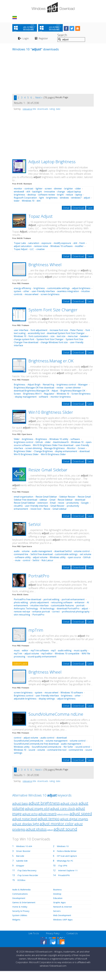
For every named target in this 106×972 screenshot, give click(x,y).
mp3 (53, 651)
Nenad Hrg (48, 385)
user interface (21, 331)
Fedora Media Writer (67, 852)
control (26, 561)
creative (40, 250)
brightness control (66, 385)
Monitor (71, 449)
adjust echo (30, 815)
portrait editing (51, 600)
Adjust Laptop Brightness (51, 162)
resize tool (35, 509)
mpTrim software (40, 651)
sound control (82, 747)
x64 (28, 192)
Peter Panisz (76, 331)
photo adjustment (39, 603)
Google (85, 503)
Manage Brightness (54, 449)
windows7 (76, 198)
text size (61, 337)
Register (45, 39)
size (53, 337)
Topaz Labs (20, 243)
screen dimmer (73, 388)
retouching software (61, 603)
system (17, 292)
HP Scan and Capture (68, 856)
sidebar (43, 500)
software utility (23, 558)
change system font (24, 340)
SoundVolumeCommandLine (46, 747)
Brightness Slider (23, 452)
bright (60, 195)
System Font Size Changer (52, 311)
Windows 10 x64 (24, 847)
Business (58, 890)
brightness (52, 198)
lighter (39, 189)
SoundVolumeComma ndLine (55, 715)
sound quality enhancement (42, 657)
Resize (47, 509)
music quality (80, 651)
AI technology (47, 609)
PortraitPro (38, 576)
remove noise (41, 246)
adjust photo (63, 815)
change (61, 192)
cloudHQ (18, 506)
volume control (82, 552)
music (17, 651)
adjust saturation (23, 246)
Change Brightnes (43, 452)
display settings (47, 699)
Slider (17, 439)
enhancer (80, 603)
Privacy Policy (52, 934)
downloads (42, 109)
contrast (29, 189)
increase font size (59, 331)
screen (48, 189)
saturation (33, 243)
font (88, 331)
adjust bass (20, 804)
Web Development (62, 916)
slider (78, 189)
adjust (87, 198)
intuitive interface (39, 606)
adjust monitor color (56, 824)
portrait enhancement (73, 600)
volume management (56, 741)
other (26, 292)
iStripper (20, 866)
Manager (83, 385)
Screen (17, 394)
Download (78, 208)
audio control (47, 738)
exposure (46, 243)
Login (25, 39)
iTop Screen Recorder (28, 876)
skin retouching (22, 615)
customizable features (62, 606)
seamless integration (68, 292)
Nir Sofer (68, 747)
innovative (49, 192)
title (34, 109)
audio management (42, 552)
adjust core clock (62, 809)
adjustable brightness (25, 699)
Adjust (55, 391)
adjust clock (69, 804)
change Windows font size (54, 343)
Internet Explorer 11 (68, 871)
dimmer (58, 189)
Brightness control (23, 696)
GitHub (39, 442)
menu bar (73, 337)
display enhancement (66, 452)
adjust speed (80, 814)
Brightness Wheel (44, 265)
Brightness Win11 (32, 394)
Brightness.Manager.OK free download (34, 388)
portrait (80, 606)
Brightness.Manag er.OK (50, 362)
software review (46, 195)
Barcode (20, 856)
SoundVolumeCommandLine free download (36, 744)
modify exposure (62, 243)
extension (43, 503)
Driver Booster (24, 852)
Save (89, 208)
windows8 (19, 192)
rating (52, 109)
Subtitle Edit (22, 861)
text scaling (20, 334)
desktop (31, 195)
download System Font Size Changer (66, 334)
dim (38, 201)
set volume (85, 555)
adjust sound (65, 830)
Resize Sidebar (65, 500)
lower (17, 201)
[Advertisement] (33, 75)
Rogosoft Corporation (25, 198)
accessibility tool (36, 334)
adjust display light (25, 825)
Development (19, 899)
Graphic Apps (60, 903)
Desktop (57, 894)
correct (56, 612)
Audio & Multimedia (22, 890)
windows (64, 198)
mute (17, 561)
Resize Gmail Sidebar (47, 470)
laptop (78, 195)
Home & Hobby (20, 907)
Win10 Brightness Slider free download (53, 446)
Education (58, 899)
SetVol (34, 525)
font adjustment (39, 331)
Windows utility (58, 558)
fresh (82, 243)
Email (53, 503)
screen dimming (33, 449)
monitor (18, 189)
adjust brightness (81, 289)
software (43, 397)
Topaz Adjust (40, 217)
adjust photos (36, 830)
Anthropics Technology (26, 609)
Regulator (49, 394)
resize (61, 503)
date (58, 109)
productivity (73, 503)
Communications (21, 894)
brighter (68, 189)
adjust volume (40, 558)
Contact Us (73, 934)
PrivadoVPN (64, 876)
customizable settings (58, 289)
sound (32, 750)
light (41, 198)
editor (25, 651)
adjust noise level (24, 820)
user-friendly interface (43, 292)
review (59, 388)
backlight (37, 192)
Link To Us (32, 934)
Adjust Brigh (34, 385)
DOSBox (21, 881)
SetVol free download (42, 555)
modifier (79, 246)
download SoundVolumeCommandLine (40, 740)
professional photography (75, 612)
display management (26, 397)
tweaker (84, 337)
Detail (66, 208)
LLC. (32, 250)
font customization (38, 337)
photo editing (21, 603)
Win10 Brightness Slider (50, 413)
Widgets (16, 920)
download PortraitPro (68, 609)
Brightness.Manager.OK (72, 391)
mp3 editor (47, 654)
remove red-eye (22, 612)
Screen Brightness (81, 394)
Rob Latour (47, 561)
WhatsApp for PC (66, 861)
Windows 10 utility (58, 439)
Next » (38, 98)
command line (21, 555)
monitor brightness (61, 397)
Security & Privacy (21, 911)
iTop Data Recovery (27, 871)
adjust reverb (47, 815)
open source (74, 558)
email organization (23, 497)
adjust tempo (48, 819)
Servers (57, 911)
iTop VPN (63, 866)
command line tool (56, 750)
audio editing (64, 651)
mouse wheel (31, 295)
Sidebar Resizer (67, 497)
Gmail (52, 500)
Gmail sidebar (60, 509)
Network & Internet (63, 907)
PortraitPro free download (27, 600)
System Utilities (20, 916)
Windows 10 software (61, 246)
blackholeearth (61, 442)
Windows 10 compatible (67, 654)
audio (17, 552)
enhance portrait (41, 612)
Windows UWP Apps (63, 920)
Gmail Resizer (57, 506)
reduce (69, 195)
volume (26, 552)
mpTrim (35, 631)
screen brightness (50, 295)
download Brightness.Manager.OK (31, 391)
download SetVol (63, 552)
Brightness (19, 385)
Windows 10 (28, 201)
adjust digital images (74, 820)
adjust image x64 (37, 809)
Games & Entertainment (24, 903)
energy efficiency (22, 289)
